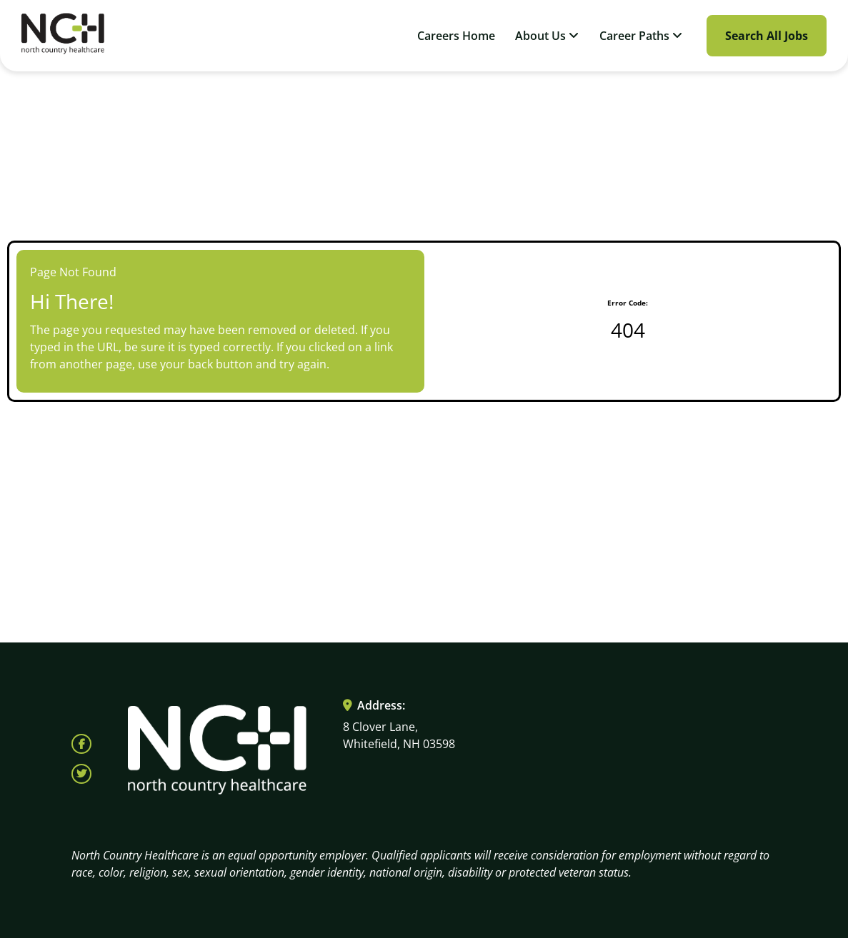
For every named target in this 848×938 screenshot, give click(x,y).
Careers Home (456, 36)
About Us (547, 36)
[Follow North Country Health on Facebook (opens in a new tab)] (81, 744)
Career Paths (640, 36)
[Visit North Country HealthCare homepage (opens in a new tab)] (62, 36)
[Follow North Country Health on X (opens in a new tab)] (81, 774)
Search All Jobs (766, 36)
